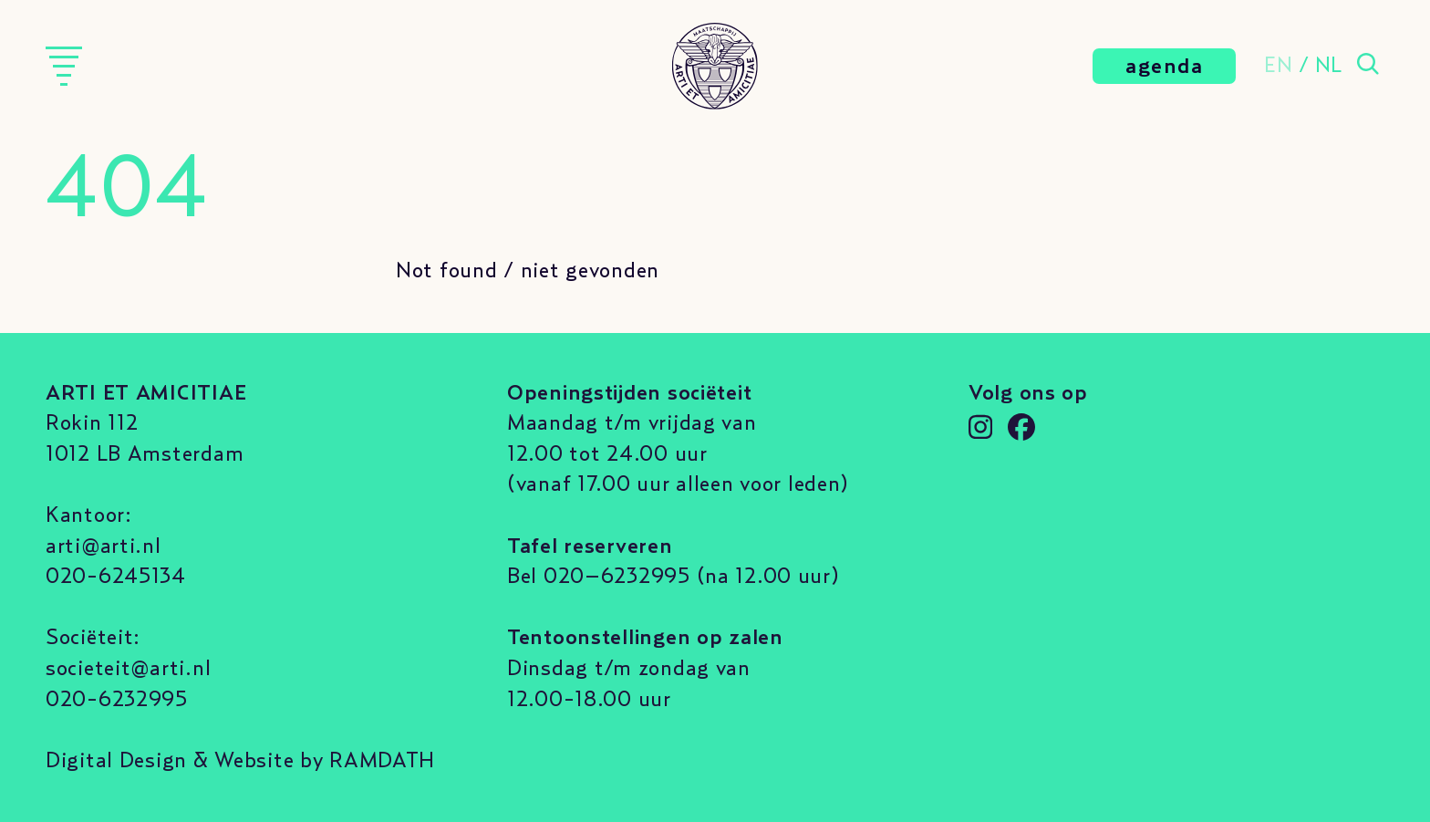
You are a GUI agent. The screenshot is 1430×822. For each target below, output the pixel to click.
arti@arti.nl (103, 546)
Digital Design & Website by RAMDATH (240, 761)
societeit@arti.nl (128, 669)
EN (1278, 66)
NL (1328, 66)
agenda (1164, 67)
